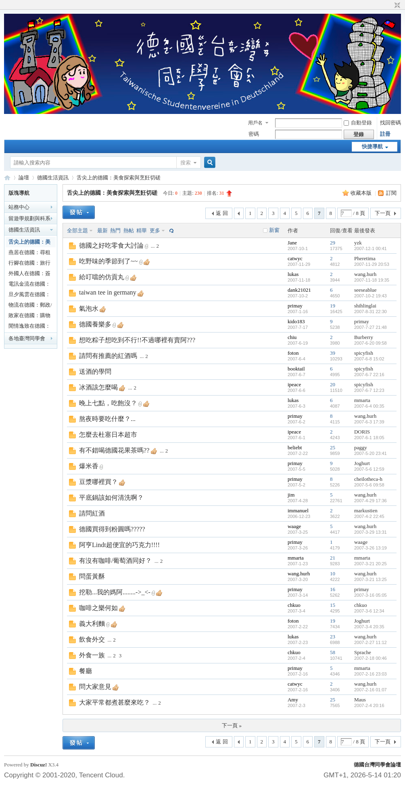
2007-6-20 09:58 (370, 343)
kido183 (296, 321)
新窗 (274, 230)
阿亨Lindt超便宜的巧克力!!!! (119, 544)
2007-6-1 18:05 (369, 437)
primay (295, 306)
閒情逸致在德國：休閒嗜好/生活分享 (30, 327)
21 (332, 558)
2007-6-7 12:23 (369, 390)
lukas (293, 274)
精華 (141, 230)
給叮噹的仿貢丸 (101, 277)
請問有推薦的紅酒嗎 (108, 355)
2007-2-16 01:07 (370, 689)
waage (294, 526)
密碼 (253, 134)
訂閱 (391, 193)
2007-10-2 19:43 (370, 295)
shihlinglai (365, 306)
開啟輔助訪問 (390, 5)
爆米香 (88, 466)
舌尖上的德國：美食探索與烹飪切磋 (119, 178)
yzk (358, 243)
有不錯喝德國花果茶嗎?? (114, 450)
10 (332, 573)
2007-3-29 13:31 (370, 532)
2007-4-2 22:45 (369, 516)
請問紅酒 (92, 513)
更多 (155, 230)
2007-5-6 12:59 (369, 469)
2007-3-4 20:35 (369, 626)
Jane (292, 243)
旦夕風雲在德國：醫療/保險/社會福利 (29, 295)
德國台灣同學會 (7, 177)
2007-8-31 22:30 (370, 311)
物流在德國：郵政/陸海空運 (30, 306)
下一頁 (382, 213)
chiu (292, 337)
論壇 (24, 178)
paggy (360, 447)
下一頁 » (232, 725)
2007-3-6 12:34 (369, 610)
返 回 (222, 213)
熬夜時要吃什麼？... (107, 418)
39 (332, 353)
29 (332, 243)
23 (332, 637)
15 (332, 605)
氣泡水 (88, 308)
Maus (360, 700)
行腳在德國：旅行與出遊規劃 (29, 264)
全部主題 (77, 230)
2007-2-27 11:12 (370, 642)
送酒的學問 (95, 371)
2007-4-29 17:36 (370, 500)
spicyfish (363, 353)
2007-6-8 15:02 (369, 358)
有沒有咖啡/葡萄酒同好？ (115, 560)
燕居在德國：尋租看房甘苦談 (29, 253)
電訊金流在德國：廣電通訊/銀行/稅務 (29, 285)
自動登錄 (358, 123)
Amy (293, 700)
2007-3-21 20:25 (370, 563)
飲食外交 (92, 639)
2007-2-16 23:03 (370, 673)
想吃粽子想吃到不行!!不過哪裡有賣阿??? (137, 340)
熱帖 (128, 230)
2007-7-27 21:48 (370, 327)
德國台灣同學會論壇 (377, 765)
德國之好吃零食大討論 (111, 245)
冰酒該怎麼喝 (98, 387)
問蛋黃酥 (92, 576)
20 (332, 384)
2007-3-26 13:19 (370, 547)
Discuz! (38, 765)
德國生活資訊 (53, 178)
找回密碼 (390, 123)
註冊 (385, 134)
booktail (296, 369)
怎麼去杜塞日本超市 (108, 434)
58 (332, 652)
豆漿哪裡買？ (98, 481)
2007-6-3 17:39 (369, 421)
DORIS (362, 432)
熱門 (115, 230)
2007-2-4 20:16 (369, 705)
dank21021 (299, 290)
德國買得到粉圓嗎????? (112, 529)
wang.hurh (365, 274)
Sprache (362, 652)
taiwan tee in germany (107, 292)
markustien (366, 510)
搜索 (185, 163)
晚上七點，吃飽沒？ (108, 403)
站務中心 (18, 207)
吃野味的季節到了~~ (108, 261)
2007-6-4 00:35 (369, 406)
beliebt (295, 447)
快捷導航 (372, 146)
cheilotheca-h (368, 479)
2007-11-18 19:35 (371, 280)
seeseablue (365, 290)
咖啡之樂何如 (98, 607)
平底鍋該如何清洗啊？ (111, 497)
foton (293, 353)
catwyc (295, 258)
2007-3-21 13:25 (370, 579)
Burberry (363, 337)
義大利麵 (92, 623)
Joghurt (362, 463)
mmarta (362, 400)
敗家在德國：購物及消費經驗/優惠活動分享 (30, 316)
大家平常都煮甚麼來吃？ (114, 702)
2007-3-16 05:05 (370, 595)
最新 (102, 230)
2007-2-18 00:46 (370, 658)
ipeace (294, 384)
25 (332, 447)
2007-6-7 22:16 (369, 374)
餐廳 (85, 670)
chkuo (294, 605)
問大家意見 (95, 686)
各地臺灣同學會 (26, 338)
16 (332, 589)
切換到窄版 (396, 5)
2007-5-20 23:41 (370, 453)
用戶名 (255, 123)
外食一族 (92, 655)
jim (291, 495)
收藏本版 (362, 193)
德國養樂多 (95, 324)
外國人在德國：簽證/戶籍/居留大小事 (29, 274)
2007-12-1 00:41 (370, 248)
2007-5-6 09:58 (369, 484)
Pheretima (365, 258)
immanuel (298, 510)
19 (332, 306)
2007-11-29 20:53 (371, 264)
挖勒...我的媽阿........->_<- (114, 592)
